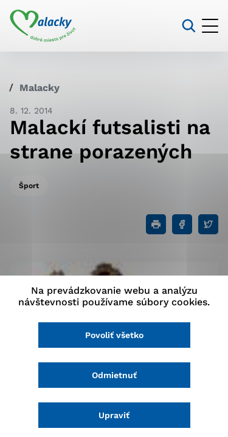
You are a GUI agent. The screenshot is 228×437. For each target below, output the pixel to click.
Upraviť (114, 415)
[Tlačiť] (156, 224)
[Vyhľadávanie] (189, 26)
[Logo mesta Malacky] (43, 26)
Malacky (39, 87)
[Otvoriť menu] (210, 26)
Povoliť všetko (114, 335)
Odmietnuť (114, 375)
